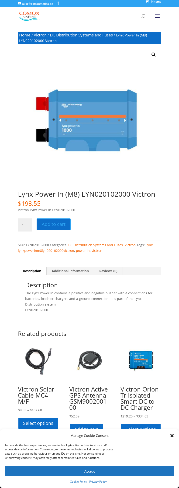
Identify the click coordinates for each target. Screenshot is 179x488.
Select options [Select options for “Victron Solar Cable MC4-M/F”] (38, 423)
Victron (40, 35)
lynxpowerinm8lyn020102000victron (46, 250)
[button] (172, 435)
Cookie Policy (78, 482)
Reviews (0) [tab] (108, 271)
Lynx (149, 245)
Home (25, 35)
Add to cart (53, 224)
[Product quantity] (25, 225)
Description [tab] (32, 271)
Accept (89, 471)
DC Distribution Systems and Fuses (81, 35)
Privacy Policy (98, 482)
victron (97, 250)
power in (83, 250)
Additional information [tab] (70, 271)
